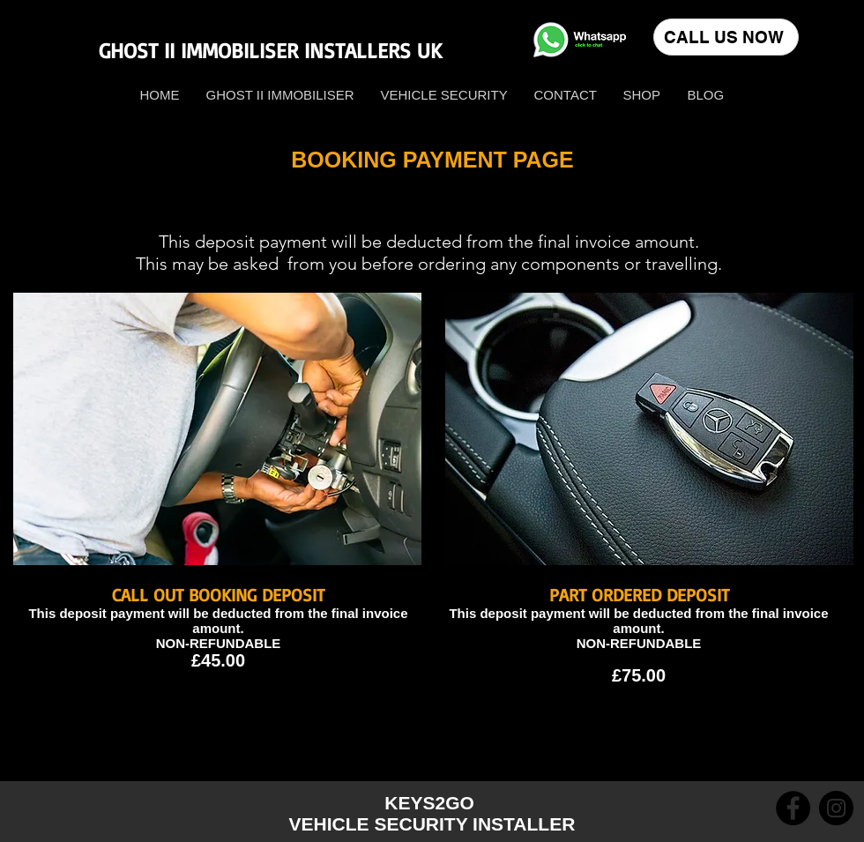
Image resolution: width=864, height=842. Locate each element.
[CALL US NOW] (726, 37)
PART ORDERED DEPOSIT (639, 595)
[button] (642, 95)
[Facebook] (793, 808)
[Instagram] (836, 808)
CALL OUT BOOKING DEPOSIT (218, 595)
